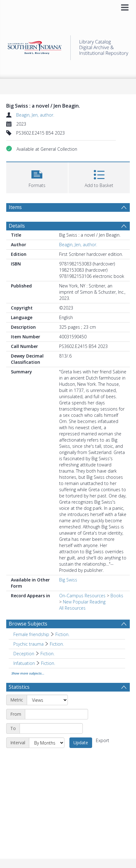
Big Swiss (68, 580)
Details (17, 225)
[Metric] (47, 700)
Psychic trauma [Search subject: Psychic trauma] (28, 644)
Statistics (19, 686)
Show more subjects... (27, 673)
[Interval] (46, 742)
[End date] (51, 728)
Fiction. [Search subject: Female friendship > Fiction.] (62, 634)
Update (80, 743)
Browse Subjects (28, 623)
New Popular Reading (84, 602)
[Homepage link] (68, 46)
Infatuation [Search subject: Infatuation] (24, 663)
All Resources (72, 608)
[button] (37, 177)
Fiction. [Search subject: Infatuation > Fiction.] (48, 663)
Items (15, 207)
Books (116, 596)
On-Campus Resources (82, 596)
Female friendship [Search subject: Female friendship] (31, 634)
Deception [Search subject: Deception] (23, 654)
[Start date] (56, 714)
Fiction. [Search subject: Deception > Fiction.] (47, 654)
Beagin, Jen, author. (35, 115)
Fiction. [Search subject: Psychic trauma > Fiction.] (57, 644)
